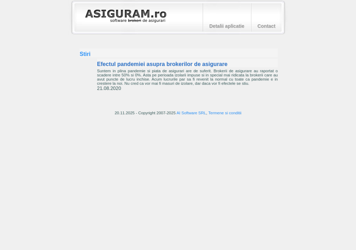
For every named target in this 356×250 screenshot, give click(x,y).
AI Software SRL (191, 113)
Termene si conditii (224, 113)
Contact (266, 26)
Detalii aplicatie (226, 26)
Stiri (85, 54)
